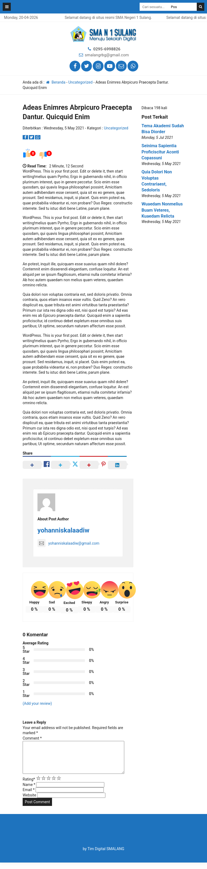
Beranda (55, 82)
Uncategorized (80, 82)
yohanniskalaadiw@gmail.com (68, 543)
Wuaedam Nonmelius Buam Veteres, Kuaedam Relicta (162, 210)
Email (28, 796)
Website (29, 801)
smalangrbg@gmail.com (107, 55)
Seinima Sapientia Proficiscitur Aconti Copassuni (160, 151)
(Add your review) (37, 703)
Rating (29, 786)
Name (29, 791)
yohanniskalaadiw (63, 530)
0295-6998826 (106, 49)
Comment (32, 738)
